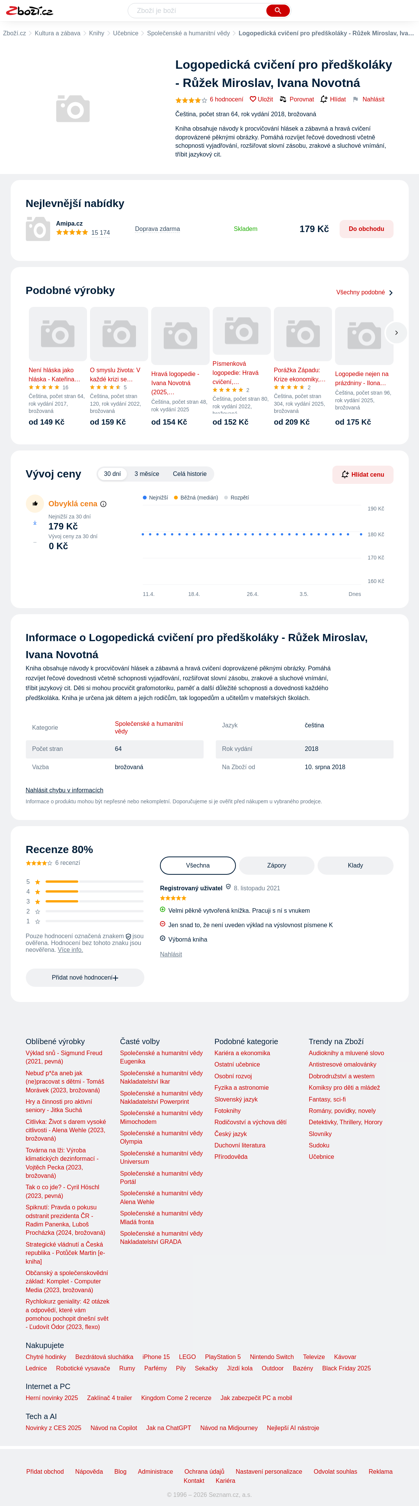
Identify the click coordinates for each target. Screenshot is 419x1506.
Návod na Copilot (113, 1428)
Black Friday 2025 (346, 1368)
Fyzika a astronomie (241, 1087)
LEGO (187, 1357)
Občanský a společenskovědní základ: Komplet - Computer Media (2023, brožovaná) (67, 1281)
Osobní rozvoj (233, 1076)
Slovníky (320, 1134)
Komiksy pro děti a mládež (344, 1087)
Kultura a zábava (57, 33)
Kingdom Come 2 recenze (176, 1398)
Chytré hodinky (46, 1357)
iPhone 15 (156, 1357)
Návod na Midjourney (229, 1428)
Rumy (127, 1368)
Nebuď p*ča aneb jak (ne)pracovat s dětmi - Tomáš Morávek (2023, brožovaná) (65, 1082)
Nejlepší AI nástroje (293, 1428)
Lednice (36, 1368)
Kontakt (194, 1481)
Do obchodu (366, 229)
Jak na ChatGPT (168, 1428)
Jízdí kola (240, 1368)
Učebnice (126, 33)
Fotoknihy (227, 1111)
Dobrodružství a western (342, 1076)
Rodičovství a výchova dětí (250, 1122)
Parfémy (155, 1368)
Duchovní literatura (239, 1145)
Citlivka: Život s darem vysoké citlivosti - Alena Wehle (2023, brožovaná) (66, 1130)
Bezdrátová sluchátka (104, 1357)
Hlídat (333, 99)
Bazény (303, 1368)
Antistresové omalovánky (342, 1064)
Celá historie (190, 474)
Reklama (380, 1471)
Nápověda (89, 1471)
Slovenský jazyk (236, 1099)
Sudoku (319, 1145)
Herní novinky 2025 (52, 1398)
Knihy (96, 33)
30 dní (112, 474)
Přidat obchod (45, 1471)
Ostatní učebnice (237, 1064)
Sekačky (206, 1368)
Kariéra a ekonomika (242, 1053)
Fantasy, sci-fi (327, 1099)
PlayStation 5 (223, 1357)
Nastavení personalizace (269, 1471)
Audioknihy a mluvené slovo (346, 1053)
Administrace (155, 1471)
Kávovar (345, 1357)
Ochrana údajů (205, 1471)
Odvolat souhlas (335, 1471)
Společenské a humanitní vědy (188, 33)
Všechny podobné (364, 292)
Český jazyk (230, 1134)
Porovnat (296, 99)
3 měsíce (146, 474)
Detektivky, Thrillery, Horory (346, 1122)
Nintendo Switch (272, 1357)
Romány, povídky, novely (342, 1111)
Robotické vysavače (83, 1368)
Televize (314, 1357)
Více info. (70, 950)
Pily (181, 1368)
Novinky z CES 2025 (54, 1428)
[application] (258, 545)
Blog (120, 1471)
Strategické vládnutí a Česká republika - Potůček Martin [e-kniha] (65, 1253)
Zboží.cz (14, 33)
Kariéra (226, 1481)
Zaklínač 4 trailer (109, 1398)
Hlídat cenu (363, 474)
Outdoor (273, 1368)
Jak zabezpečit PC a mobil (257, 1398)
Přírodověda (230, 1157)
